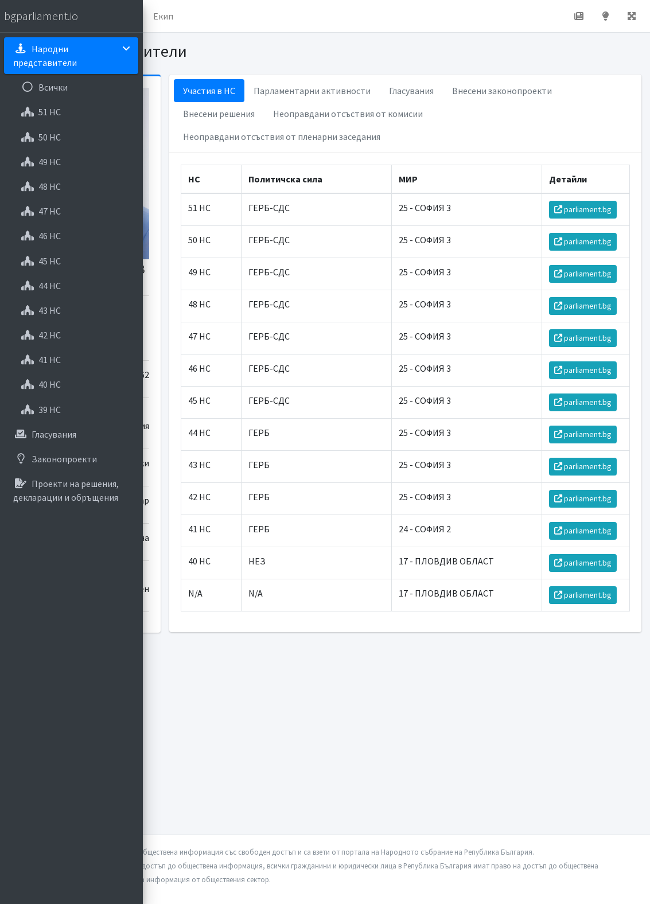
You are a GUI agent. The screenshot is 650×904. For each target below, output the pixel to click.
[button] (161, 16)
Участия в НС (316, 90)
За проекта (255, 16)
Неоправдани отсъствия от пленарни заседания (389, 159)
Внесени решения (444, 113)
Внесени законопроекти (340, 113)
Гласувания (518, 90)
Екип (307, 16)
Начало (198, 16)
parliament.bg (589, 239)
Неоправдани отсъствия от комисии (365, 136)
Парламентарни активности (419, 90)
